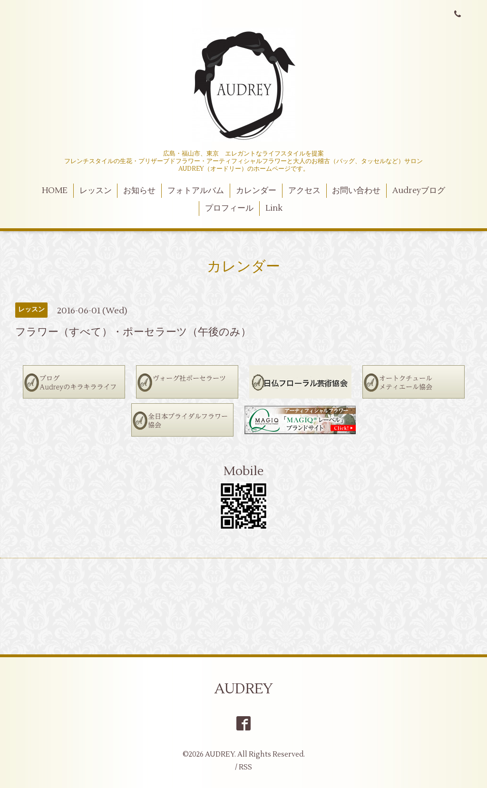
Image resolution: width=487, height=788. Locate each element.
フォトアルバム (195, 190)
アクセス (304, 190)
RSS (245, 767)
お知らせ (139, 190)
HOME (55, 190)
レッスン (95, 190)
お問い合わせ (356, 190)
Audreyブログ (418, 190)
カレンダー (256, 190)
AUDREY (243, 689)
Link (273, 208)
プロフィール (229, 208)
